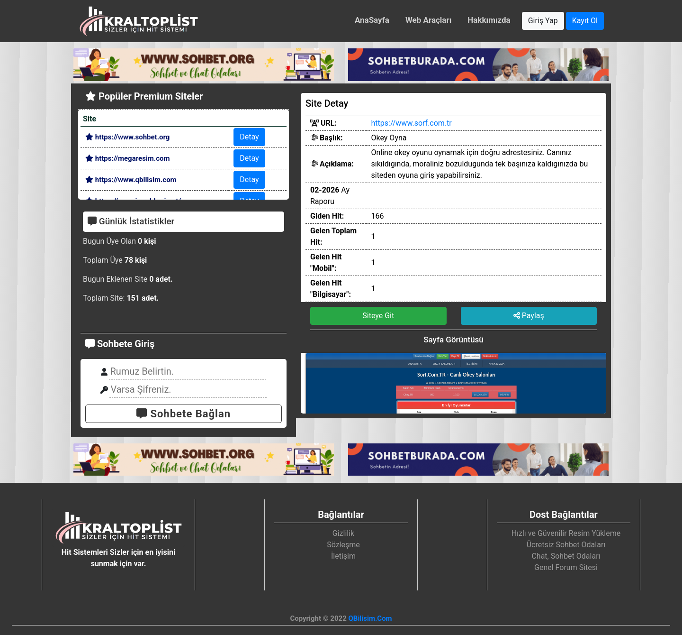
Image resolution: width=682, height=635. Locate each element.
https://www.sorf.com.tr (411, 123)
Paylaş (528, 315)
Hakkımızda (488, 20)
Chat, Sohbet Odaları (565, 556)
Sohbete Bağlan (183, 414)
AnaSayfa (372, 20)
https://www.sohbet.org (127, 137)
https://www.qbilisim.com (131, 179)
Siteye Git (378, 315)
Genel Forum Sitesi (566, 567)
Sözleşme (343, 544)
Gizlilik (343, 533)
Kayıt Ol (585, 20)
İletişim (343, 556)
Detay (249, 136)
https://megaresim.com (127, 158)
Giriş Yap (543, 20)
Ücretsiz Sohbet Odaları (566, 544)
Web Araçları (428, 20)
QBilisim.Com (370, 618)
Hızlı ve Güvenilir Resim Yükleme (566, 533)
